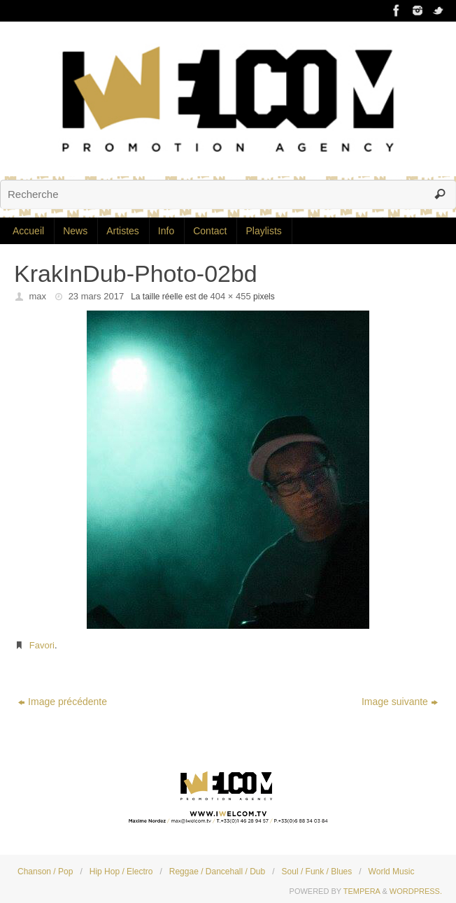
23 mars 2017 (96, 296)
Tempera (361, 891)
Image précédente (62, 701)
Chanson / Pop (45, 871)
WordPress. (416, 891)
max (38, 296)
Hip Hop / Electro (121, 871)
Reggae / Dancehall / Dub (217, 871)
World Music (392, 871)
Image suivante (400, 701)
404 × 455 (231, 296)
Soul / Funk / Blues (317, 871)
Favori (42, 645)
